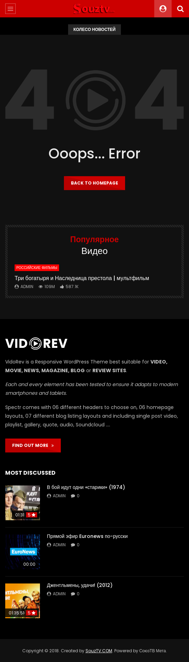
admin (26, 286)
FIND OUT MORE (33, 445)
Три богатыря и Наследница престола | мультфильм (82, 278)
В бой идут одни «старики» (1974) (86, 487)
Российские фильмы (36, 267)
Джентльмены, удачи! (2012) (80, 585)
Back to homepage (94, 183)
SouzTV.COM (98, 651)
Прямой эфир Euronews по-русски (87, 536)
